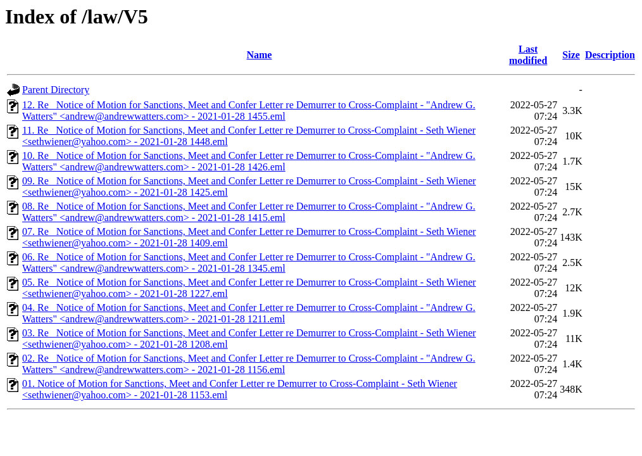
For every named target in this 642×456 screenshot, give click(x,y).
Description (610, 54)
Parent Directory (55, 89)
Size (571, 54)
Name (259, 54)
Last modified (528, 55)
